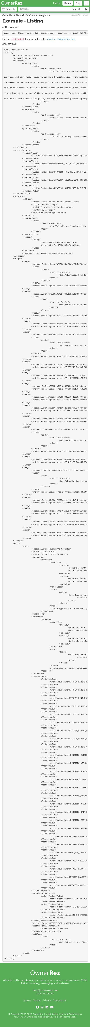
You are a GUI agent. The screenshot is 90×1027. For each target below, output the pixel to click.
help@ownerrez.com (45, 990)
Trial (77, 3)
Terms (36, 1000)
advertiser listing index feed (61, 39)
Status (27, 1000)
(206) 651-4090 (45, 993)
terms (67, 1017)
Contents (8, 9)
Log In (56, 3)
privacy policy (52, 1017)
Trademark (59, 1000)
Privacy (46, 1000)
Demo (67, 3)
